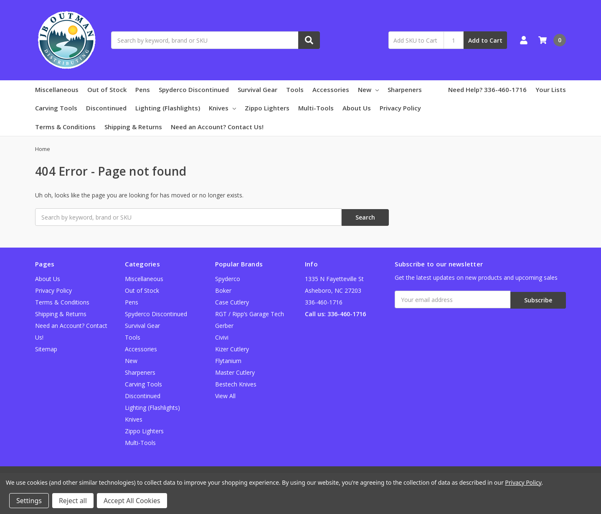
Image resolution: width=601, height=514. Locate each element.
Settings (29, 500)
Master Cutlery (235, 372)
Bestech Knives (235, 383)
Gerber (224, 325)
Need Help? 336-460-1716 (487, 89)
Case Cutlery (232, 301)
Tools (295, 89)
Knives (222, 108)
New (368, 89)
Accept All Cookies (132, 500)
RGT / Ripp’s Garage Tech (249, 313)
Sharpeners (405, 89)
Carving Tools (56, 108)
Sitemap (46, 348)
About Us (356, 108)
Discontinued (106, 108)
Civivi (221, 336)
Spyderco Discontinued (194, 89)
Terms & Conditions (65, 127)
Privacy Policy (400, 108)
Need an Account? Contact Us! (217, 127)
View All (225, 395)
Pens (142, 89)
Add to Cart (485, 40)
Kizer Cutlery (232, 348)
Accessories (330, 89)
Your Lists (550, 89)
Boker (223, 290)
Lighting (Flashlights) (167, 108)
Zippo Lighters (267, 108)
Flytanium (228, 360)
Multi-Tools (316, 108)
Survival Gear (257, 89)
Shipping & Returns (133, 127)
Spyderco (227, 278)
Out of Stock (107, 89)
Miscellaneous (57, 89)
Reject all (73, 500)
